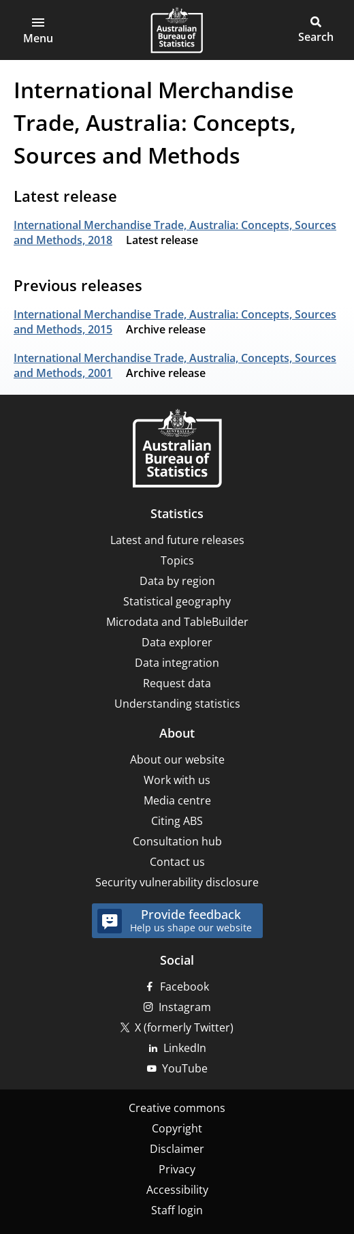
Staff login (177, 1210)
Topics (177, 560)
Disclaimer (177, 1148)
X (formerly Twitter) (184, 1027)
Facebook (184, 986)
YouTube (185, 1068)
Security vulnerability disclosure (177, 882)
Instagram (185, 1006)
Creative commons (177, 1107)
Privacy (177, 1169)
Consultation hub (177, 841)
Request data (177, 683)
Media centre (177, 800)
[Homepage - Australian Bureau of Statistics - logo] (177, 30)
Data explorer (177, 642)
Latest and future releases (177, 539)
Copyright (177, 1128)
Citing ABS (177, 820)
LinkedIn (184, 1047)
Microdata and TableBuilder (177, 621)
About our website (177, 759)
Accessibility (177, 1189)
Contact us (177, 861)
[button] (38, 30)
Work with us (177, 779)
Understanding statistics (177, 703)
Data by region (177, 580)
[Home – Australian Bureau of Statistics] (177, 449)
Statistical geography (177, 601)
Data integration (177, 662)
